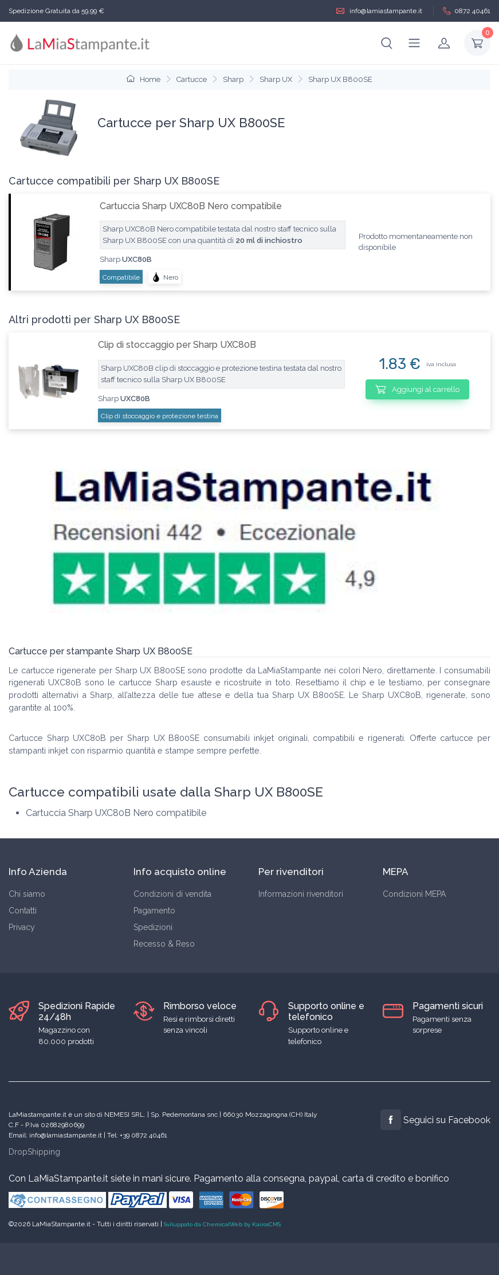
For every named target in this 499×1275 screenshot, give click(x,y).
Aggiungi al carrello (417, 389)
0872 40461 (466, 11)
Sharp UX (276, 79)
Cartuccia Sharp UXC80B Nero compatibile (191, 206)
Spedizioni (152, 927)
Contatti (23, 910)
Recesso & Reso (164, 943)
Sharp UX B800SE (340, 79)
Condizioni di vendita (172, 894)
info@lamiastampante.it (379, 11)
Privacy (22, 927)
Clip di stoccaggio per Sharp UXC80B (177, 344)
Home (143, 79)
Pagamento (154, 910)
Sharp (233, 79)
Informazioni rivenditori (300, 894)
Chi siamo (27, 894)
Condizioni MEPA (414, 894)
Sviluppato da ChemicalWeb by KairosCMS (222, 1224)
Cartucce (191, 79)
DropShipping (34, 1151)
